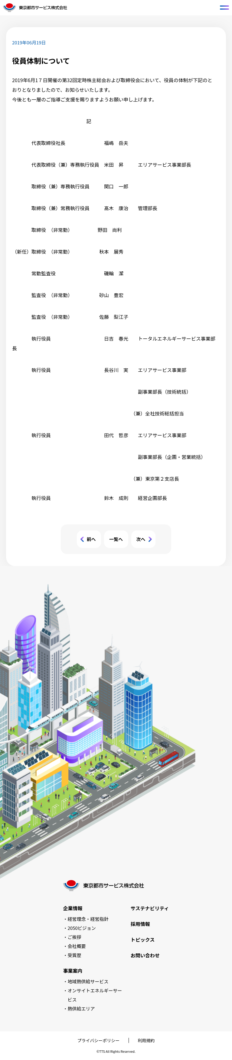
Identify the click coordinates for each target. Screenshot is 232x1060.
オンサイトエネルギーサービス (95, 995)
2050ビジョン (82, 928)
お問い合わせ (145, 955)
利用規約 (146, 1040)
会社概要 (77, 946)
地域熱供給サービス (88, 981)
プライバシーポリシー (98, 1040)
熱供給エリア (81, 1008)
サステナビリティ (150, 908)
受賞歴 (74, 955)
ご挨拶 (74, 937)
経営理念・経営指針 (88, 919)
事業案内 (73, 970)
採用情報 (140, 923)
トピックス (143, 939)
